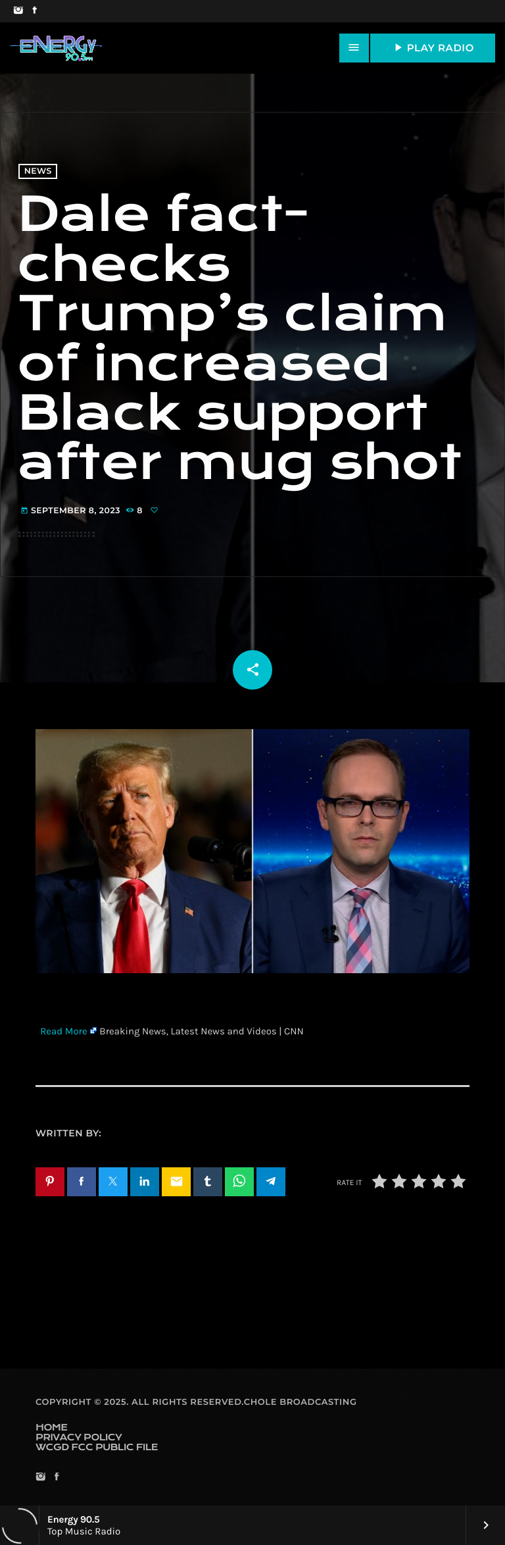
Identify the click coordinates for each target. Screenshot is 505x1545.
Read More (63, 1031)
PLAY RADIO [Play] (432, 47)
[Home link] (56, 48)
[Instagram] (18, 11)
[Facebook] (34, 11)
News (38, 171)
